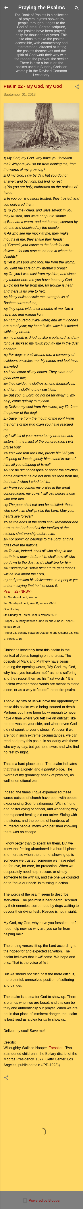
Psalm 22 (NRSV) (17, 591)
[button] (76, 87)
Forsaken (56, 1048)
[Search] (76, 9)
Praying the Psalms (41, 7)
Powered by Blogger (41, 1200)
